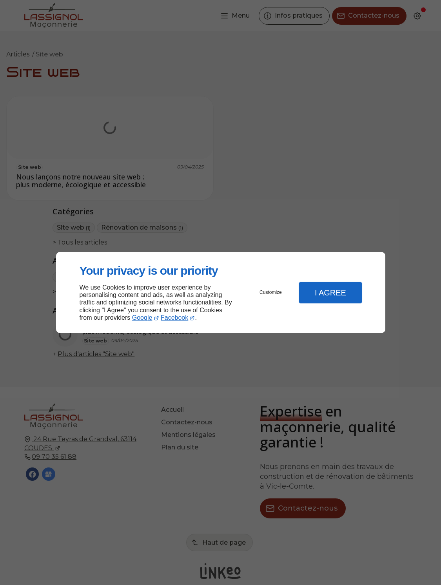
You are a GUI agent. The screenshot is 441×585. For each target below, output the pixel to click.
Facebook (174, 317)
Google (142, 317)
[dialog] (220, 292)
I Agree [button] (330, 292)
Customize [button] (271, 292)
